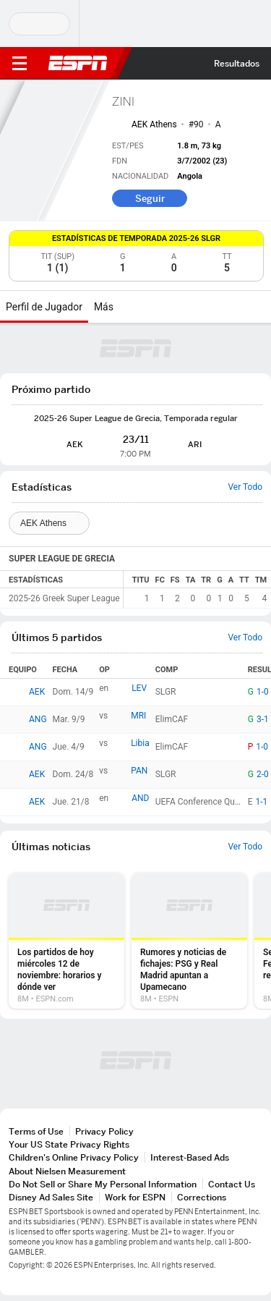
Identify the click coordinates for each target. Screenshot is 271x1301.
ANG (38, 719)
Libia (140, 743)
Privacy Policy (104, 1131)
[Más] (124, 307)
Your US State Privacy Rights (69, 1144)
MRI (138, 716)
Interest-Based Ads (189, 1157)
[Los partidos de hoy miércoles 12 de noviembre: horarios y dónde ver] (66, 941)
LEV (139, 688)
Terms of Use (36, 1131)
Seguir (150, 198)
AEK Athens (154, 124)
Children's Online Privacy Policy (74, 1157)
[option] (66, 941)
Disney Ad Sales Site (51, 1197)
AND (140, 798)
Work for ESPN (135, 1197)
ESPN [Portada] (78, 63)
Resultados (236, 63)
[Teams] (49, 523)
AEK (37, 692)
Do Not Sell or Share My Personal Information (103, 1184)
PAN (139, 771)
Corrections (201, 1197)
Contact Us (231, 1184)
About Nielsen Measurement (67, 1171)
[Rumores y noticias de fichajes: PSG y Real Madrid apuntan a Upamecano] (189, 941)
